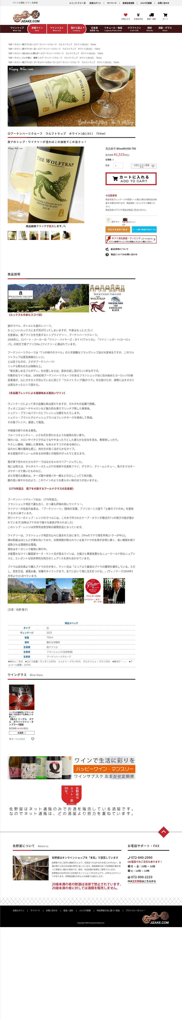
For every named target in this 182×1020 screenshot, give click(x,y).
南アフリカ (27, 44)
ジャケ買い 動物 (29, 57)
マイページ (112, 3)
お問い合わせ (163, 3)
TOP (10, 44)
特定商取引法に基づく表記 (108, 910)
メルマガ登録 (146, 3)
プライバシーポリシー (135, 910)
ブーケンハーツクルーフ (44, 62)
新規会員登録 (128, 3)
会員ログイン (95, 3)
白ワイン (112, 221)
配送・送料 (68, 910)
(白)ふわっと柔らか (30, 53)
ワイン (17, 44)
